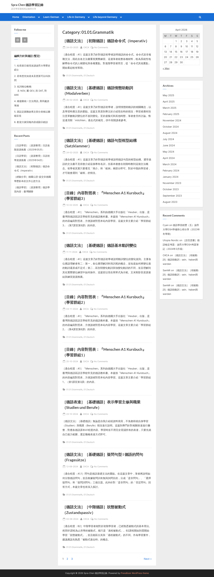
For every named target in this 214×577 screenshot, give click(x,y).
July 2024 (168, 139)
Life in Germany (76, 16)
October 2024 (171, 126)
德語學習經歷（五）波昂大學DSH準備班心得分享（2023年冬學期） (181, 229)
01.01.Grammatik (74, 75)
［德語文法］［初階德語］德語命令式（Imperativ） (105, 41)
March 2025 (169, 107)
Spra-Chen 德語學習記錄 (27, 5)
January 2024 (170, 176)
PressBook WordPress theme (135, 573)
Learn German (51, 16)
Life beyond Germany (105, 16)
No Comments (101, 47)
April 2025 (169, 101)
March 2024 (169, 164)
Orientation (28, 16)
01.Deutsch (89, 75)
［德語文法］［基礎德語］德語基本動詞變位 (99, 245)
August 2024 (170, 132)
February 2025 (171, 114)
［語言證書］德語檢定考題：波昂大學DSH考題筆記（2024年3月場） (181, 244)
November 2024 (172, 120)
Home (15, 16)
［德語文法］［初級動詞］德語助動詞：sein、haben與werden (180, 259)
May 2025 (168, 95)
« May (166, 68)
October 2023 (171, 189)
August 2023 (170, 201)
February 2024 (171, 170)
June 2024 (169, 145)
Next (147, 558)
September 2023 (172, 195)
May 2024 (168, 151)
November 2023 (172, 183)
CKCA (86, 47)
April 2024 (169, 158)
